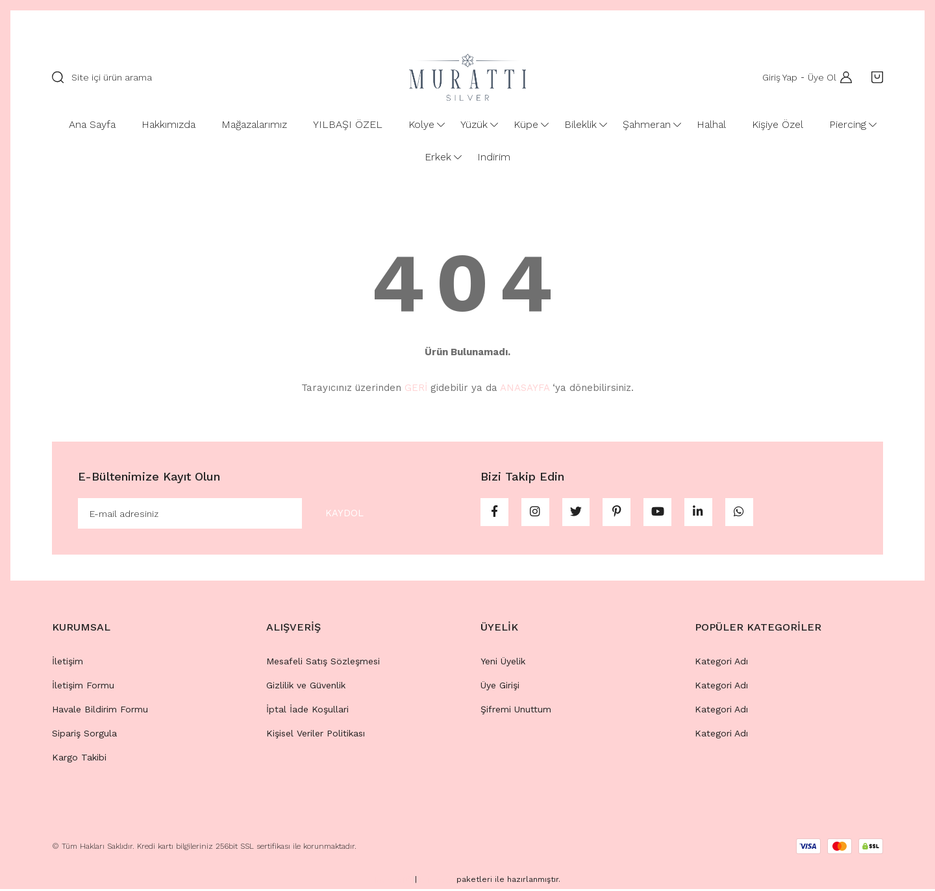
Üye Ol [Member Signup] (819, 77)
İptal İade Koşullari (307, 711)
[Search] (217, 77)
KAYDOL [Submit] (339, 514)
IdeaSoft (393, 882)
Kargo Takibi (79, 759)
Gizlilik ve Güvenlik (305, 687)
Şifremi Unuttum (515, 711)
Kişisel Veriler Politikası (315, 735)
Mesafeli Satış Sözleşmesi (323, 663)
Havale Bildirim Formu (100, 711)
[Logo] (467, 77)
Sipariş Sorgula (84, 735)
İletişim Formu (83, 687)
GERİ (416, 388)
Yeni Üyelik (502, 663)
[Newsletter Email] (233, 514)
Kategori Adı (721, 663)
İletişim (67, 663)
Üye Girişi (499, 687)
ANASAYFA (524, 388)
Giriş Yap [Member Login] (777, 77)
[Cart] (874, 77)
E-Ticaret (436, 881)
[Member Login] (843, 77)
